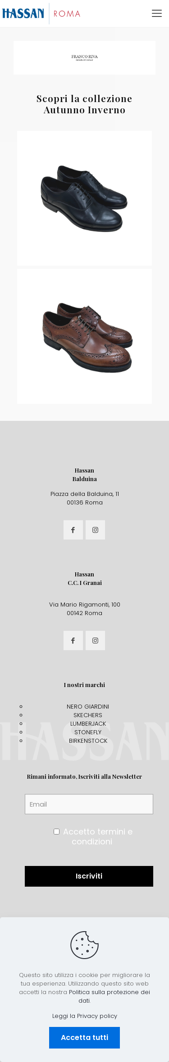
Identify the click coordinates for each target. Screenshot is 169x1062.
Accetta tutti (84, 1037)
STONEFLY (87, 732)
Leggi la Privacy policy (84, 1016)
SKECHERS (87, 715)
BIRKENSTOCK (88, 740)
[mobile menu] (156, 13)
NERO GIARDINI (88, 706)
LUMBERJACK (88, 723)
